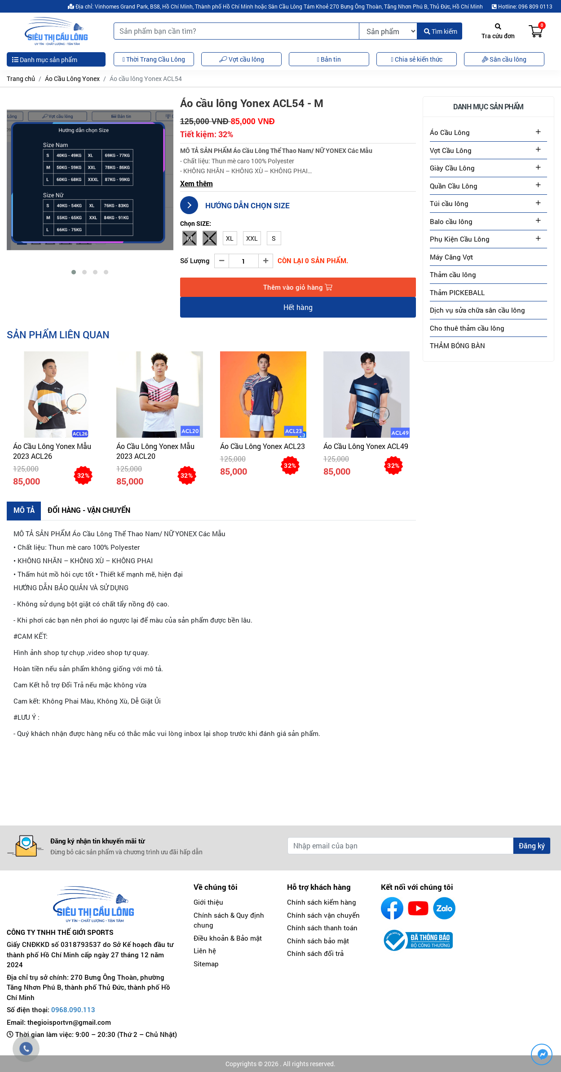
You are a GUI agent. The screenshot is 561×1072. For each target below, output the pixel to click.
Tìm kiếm (440, 31)
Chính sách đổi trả (315, 953)
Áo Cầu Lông (450, 132)
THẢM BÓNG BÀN (457, 345)
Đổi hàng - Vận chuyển (89, 510)
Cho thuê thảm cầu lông (467, 327)
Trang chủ (21, 78)
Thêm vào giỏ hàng (297, 287)
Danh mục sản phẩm (44, 59)
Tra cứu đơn (498, 31)
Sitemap (206, 963)
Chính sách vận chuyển (323, 915)
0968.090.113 (73, 1009)
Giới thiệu (208, 902)
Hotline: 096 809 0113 (522, 6)
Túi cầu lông (449, 203)
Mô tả (24, 510)
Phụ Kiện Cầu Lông (460, 238)
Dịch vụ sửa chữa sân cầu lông (477, 309)
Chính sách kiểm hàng (321, 902)
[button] (73, 272)
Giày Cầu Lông (452, 167)
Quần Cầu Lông (453, 185)
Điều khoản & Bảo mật (228, 937)
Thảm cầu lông (453, 274)
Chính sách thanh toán (322, 928)
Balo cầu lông (451, 221)
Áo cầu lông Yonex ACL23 (262, 446)
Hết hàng (298, 307)
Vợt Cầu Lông (451, 150)
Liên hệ (205, 950)
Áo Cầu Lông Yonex (72, 78)
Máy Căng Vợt (451, 256)
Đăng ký (532, 846)
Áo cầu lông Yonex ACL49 (365, 446)
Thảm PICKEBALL (457, 292)
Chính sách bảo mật (318, 940)
